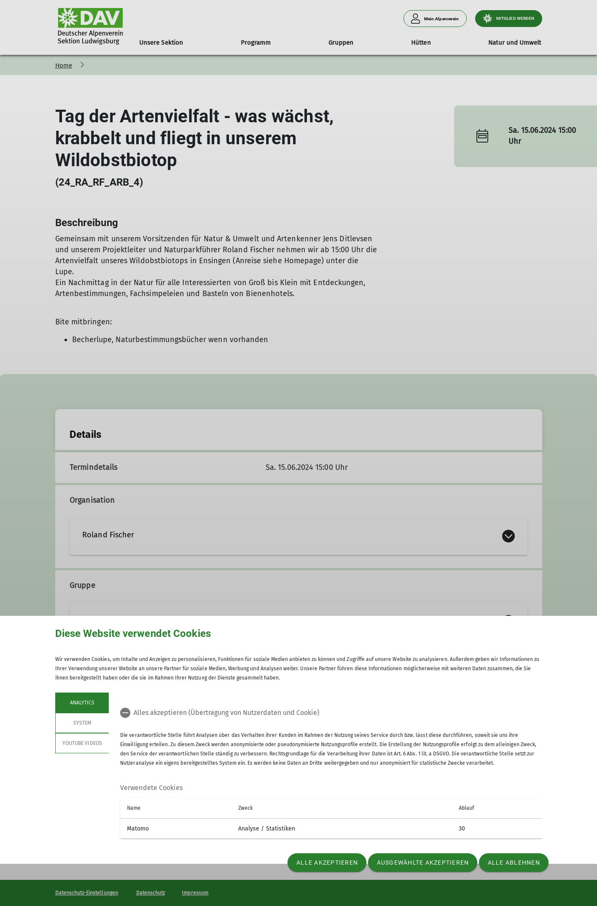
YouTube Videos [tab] (82, 743)
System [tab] (82, 723)
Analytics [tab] (82, 703)
